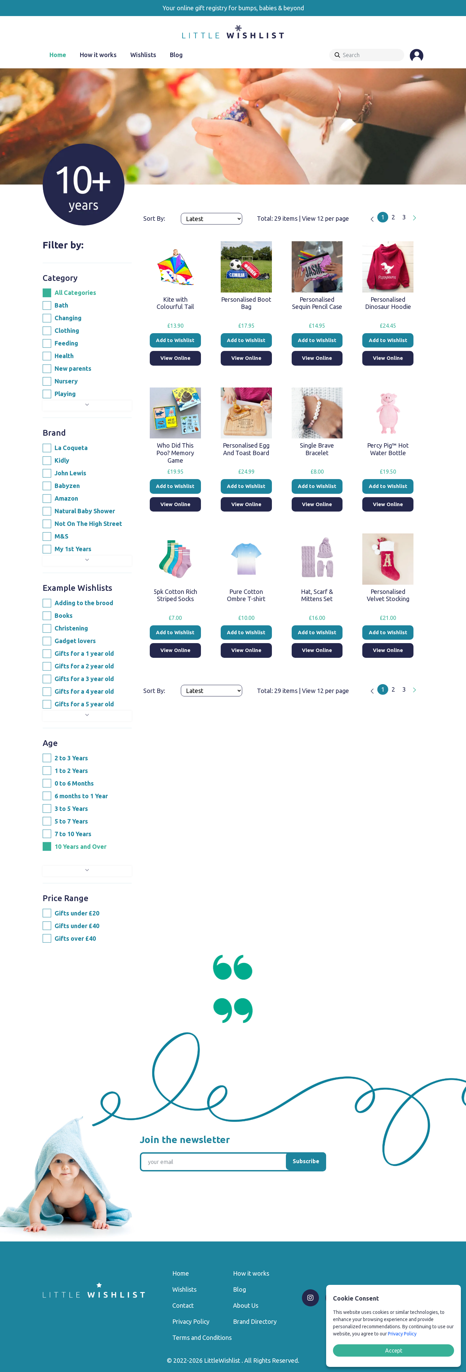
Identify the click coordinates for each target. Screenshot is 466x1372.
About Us (245, 1305)
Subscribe (306, 1161)
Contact (183, 1305)
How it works (98, 54)
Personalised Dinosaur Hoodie (388, 303)
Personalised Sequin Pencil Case (317, 303)
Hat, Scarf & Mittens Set (317, 595)
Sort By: (154, 218)
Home (57, 54)
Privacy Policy (190, 1321)
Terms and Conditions (202, 1337)
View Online (175, 358)
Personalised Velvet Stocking (388, 595)
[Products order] (211, 219)
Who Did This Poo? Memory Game (175, 452)
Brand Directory (255, 1321)
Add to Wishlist (175, 340)
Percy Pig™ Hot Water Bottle (388, 449)
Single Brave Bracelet (317, 449)
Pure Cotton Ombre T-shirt (246, 595)
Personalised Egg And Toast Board (246, 449)
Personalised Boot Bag (246, 303)
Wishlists (143, 54)
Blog (176, 54)
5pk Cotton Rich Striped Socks (175, 595)
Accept (393, 1350)
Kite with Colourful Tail (175, 303)
